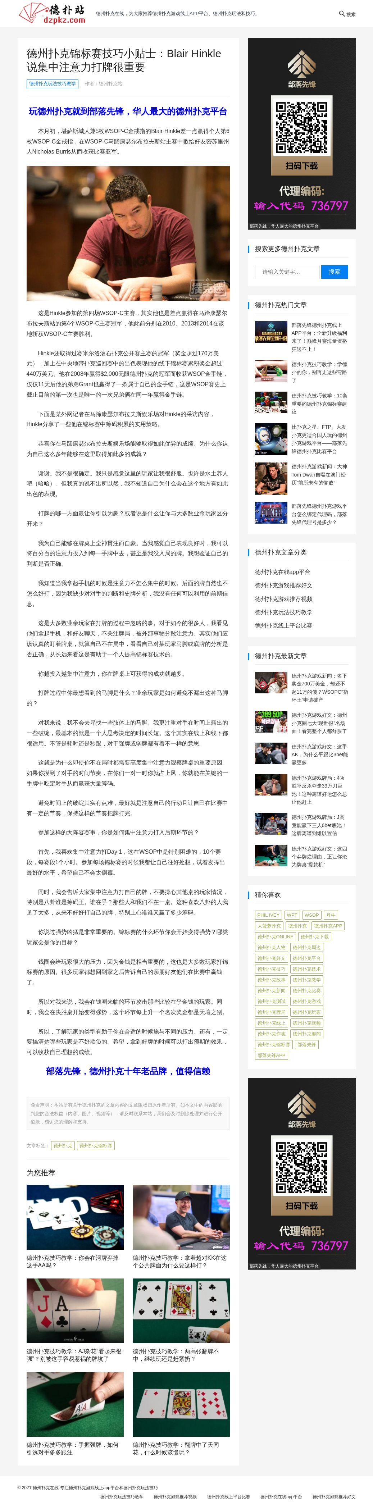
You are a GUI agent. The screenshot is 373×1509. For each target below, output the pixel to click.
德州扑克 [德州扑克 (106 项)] (297, 926)
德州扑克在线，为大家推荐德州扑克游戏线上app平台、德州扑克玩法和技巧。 (178, 13)
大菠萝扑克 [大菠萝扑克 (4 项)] (269, 926)
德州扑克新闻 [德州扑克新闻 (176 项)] (272, 990)
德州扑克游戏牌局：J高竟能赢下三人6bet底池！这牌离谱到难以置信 (319, 825)
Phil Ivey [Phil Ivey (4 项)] (269, 915)
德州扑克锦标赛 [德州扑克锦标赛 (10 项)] (274, 1044)
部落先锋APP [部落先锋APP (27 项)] (272, 1055)
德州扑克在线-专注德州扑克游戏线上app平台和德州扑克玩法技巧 (95, 1487)
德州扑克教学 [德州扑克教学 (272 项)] (307, 980)
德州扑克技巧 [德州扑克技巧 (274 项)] (272, 969)
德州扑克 (63, 1145)
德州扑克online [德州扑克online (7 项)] (276, 936)
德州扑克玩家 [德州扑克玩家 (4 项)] (307, 1012)
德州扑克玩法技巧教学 (52, 83)
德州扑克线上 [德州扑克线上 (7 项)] (272, 1023)
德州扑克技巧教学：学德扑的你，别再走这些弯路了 (319, 372)
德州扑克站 (110, 83)
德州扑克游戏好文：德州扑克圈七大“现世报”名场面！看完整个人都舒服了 (319, 723)
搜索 (334, 272)
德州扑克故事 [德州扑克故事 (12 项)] (272, 980)
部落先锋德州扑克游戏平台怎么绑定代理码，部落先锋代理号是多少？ (319, 514)
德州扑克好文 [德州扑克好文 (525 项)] (272, 958)
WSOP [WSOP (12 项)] (312, 915)
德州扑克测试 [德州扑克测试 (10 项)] (272, 1001)
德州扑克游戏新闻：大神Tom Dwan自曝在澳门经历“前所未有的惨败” (319, 474)
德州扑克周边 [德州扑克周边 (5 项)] (307, 947)
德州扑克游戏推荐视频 (284, 599)
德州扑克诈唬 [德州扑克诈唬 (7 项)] (272, 1033)
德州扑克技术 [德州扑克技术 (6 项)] (307, 969)
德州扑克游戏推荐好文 (284, 585)
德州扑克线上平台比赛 (284, 626)
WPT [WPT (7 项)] (292, 915)
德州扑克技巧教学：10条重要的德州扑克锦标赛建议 (320, 404)
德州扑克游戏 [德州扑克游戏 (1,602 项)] (307, 1001)
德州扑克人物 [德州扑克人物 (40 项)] (272, 947)
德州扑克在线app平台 (283, 572)
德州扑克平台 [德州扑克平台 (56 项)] (307, 958)
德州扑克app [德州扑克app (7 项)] (328, 926)
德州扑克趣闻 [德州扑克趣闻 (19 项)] (307, 1033)
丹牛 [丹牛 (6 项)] (331, 915)
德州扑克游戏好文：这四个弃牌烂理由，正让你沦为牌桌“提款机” (319, 857)
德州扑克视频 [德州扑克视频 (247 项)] (307, 1023)
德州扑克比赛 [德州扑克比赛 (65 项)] (307, 990)
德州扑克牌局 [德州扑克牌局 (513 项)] (272, 1012)
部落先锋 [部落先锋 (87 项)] (306, 1044)
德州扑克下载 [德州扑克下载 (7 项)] (315, 936)
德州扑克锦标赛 (95, 1145)
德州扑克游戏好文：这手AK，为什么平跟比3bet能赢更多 (320, 755)
